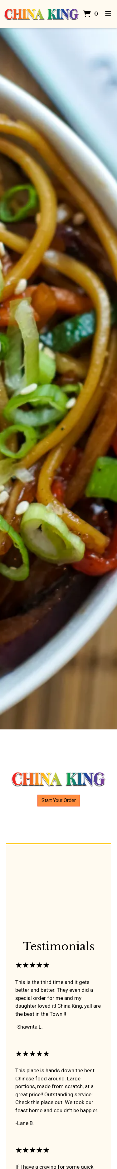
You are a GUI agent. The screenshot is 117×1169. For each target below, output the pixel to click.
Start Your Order (58, 800)
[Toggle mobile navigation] (108, 14)
